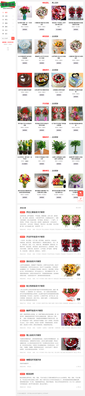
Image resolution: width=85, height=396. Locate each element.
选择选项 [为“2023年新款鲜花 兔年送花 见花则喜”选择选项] (25, 63)
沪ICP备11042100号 (32, 393)
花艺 (4, 33)
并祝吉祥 (44, 254)
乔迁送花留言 (66, 229)
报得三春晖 (51, 303)
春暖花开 (8, 5)
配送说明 (30, 374)
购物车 (10, 44)
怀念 (46, 352)
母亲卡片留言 (58, 303)
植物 (4, 23)
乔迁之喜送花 (45, 229)
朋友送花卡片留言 (33, 261)
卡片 (37, 278)
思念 (49, 352)
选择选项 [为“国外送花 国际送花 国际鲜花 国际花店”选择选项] (76, 197)
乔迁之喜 (38, 229)
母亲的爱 (65, 303)
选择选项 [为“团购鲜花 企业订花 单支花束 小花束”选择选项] (42, 63)
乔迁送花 (52, 229)
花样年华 (22, 212)
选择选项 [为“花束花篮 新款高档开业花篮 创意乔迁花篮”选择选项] (76, 29)
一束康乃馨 (50, 328)
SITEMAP (45, 393)
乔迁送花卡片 (58, 229)
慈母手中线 (45, 303)
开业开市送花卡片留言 (35, 237)
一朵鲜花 (44, 328)
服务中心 (40, 393)
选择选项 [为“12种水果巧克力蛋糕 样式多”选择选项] (42, 95)
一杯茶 (62, 328)
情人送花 (63, 352)
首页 (4, 12)
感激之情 (73, 328)
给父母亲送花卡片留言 (35, 286)
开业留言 (57, 254)
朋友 (46, 278)
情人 (53, 352)
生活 (4, 30)
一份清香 (38, 328)
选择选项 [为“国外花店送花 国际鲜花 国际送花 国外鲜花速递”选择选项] (25, 197)
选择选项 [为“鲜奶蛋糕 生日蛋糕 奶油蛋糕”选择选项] (76, 96)
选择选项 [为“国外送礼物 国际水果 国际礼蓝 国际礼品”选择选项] (59, 197)
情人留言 (57, 352)
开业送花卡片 (70, 254)
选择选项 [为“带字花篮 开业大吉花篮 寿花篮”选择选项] (25, 130)
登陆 (8, 48)
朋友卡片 (50, 278)
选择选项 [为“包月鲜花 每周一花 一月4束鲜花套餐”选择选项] (25, 29)
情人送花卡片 (69, 352)
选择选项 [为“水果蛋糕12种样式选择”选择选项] (59, 95)
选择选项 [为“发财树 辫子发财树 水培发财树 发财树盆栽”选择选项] (76, 163)
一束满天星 (57, 328)
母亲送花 (71, 303)
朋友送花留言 (63, 278)
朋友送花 (56, 278)
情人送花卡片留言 (33, 335)
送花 (72, 278)
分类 (4, 16)
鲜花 (4, 19)
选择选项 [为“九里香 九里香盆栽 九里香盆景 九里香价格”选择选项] (59, 163)
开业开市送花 (50, 254)
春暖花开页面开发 (33, 360)
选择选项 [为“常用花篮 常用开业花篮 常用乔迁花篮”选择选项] (42, 130)
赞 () (78, 229)
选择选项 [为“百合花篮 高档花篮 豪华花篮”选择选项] (76, 130)
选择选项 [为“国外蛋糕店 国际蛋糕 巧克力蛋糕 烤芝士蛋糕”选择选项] (42, 197)
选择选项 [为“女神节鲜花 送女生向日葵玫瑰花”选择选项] (59, 63)
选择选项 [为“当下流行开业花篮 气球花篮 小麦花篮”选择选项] (59, 130)
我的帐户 (6, 44)
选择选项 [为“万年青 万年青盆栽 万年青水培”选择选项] (42, 163)
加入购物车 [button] (58, 29)
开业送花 (63, 254)
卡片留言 (73, 229)
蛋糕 (4, 26)
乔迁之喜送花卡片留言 (35, 212)
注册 (8, 49)
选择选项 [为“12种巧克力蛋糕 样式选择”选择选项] (25, 95)
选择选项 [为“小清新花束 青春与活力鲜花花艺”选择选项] (42, 29)
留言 (69, 278)
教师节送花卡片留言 (34, 311)
